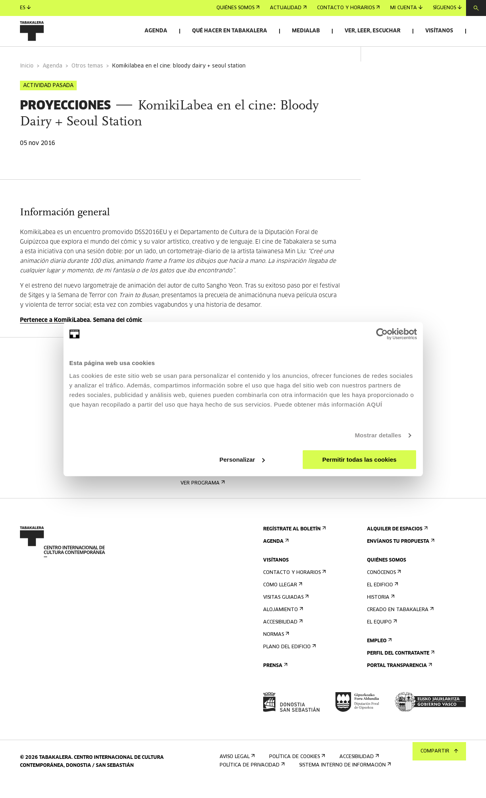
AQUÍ (375, 404)
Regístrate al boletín (293, 542)
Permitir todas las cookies (359, 459)
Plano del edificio (288, 660)
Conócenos (383, 585)
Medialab (306, 31)
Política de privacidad (251, 778)
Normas (275, 647)
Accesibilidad (282, 635)
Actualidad (288, 8)
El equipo (381, 635)
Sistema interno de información (344, 778)
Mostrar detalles (378, 435)
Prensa (274, 678)
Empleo (378, 654)
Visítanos (439, 31)
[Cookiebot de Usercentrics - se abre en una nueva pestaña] (382, 334)
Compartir (439, 751)
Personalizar (242, 459)
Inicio (27, 79)
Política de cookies (296, 769)
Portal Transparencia (398, 678)
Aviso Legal (236, 769)
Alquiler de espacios (396, 542)
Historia (380, 610)
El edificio (382, 598)
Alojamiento (282, 622)
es (25, 7)
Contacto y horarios (348, 8)
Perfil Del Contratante (400, 666)
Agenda (156, 31)
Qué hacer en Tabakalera (229, 31)
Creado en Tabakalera (399, 622)
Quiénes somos (238, 8)
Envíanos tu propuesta (400, 554)
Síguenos (447, 7)
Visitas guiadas (285, 610)
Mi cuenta (406, 7)
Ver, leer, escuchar (373, 31)
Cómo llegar (282, 598)
